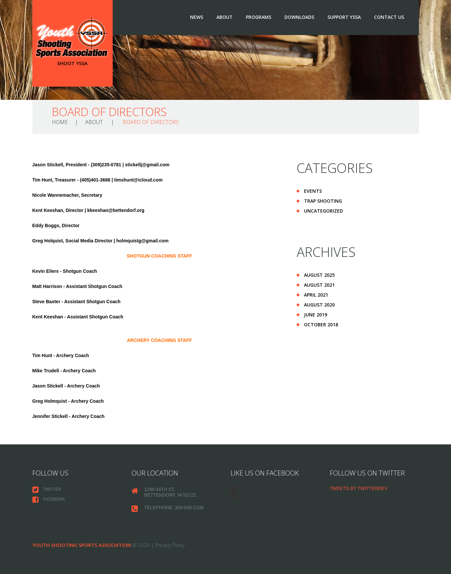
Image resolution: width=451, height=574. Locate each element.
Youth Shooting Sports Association (81, 545)
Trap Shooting (323, 201)
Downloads (299, 17)
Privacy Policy (170, 545)
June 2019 (315, 314)
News (196, 17)
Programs (258, 17)
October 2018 (321, 324)
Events (313, 191)
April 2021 (316, 295)
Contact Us (389, 17)
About (224, 17)
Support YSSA (344, 17)
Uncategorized (323, 211)
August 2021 (319, 285)
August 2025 (319, 275)
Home (60, 122)
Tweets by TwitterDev (359, 488)
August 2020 (319, 305)
